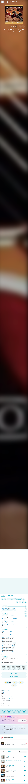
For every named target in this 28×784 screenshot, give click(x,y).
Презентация (9, 595)
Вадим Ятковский (14, 32)
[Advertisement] (14, 564)
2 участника (8, 693)
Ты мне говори (9, 774)
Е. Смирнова (10, 695)
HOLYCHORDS (6, 717)
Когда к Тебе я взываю (11, 770)
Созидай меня (9, 756)
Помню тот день (10, 779)
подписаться (22, 720)
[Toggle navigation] (26, 1)
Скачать (14, 673)
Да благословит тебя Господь (13, 760)
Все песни (22, 752)
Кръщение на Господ (10, 743)
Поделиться (14, 676)
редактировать (13, 728)
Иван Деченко (5, 690)
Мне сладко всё (10, 765)
